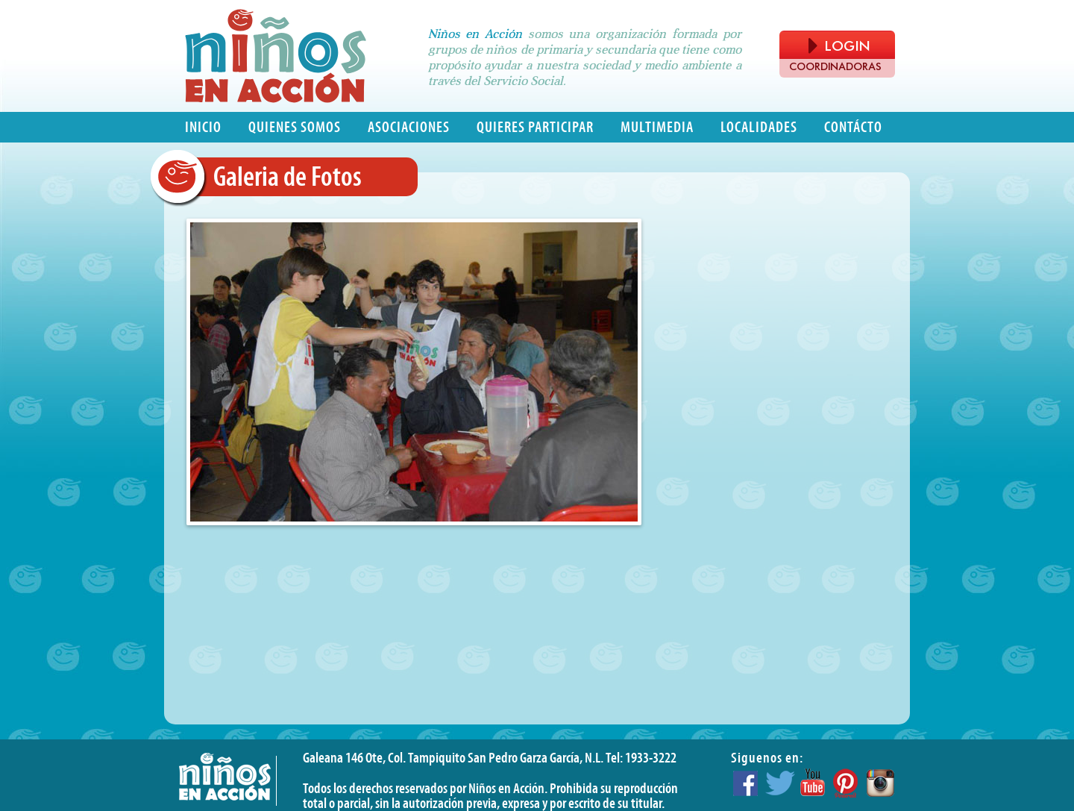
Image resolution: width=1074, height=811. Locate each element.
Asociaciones (409, 127)
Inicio (203, 127)
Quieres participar (535, 127)
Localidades (758, 127)
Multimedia (657, 127)
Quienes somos (294, 127)
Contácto (853, 127)
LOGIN (839, 46)
